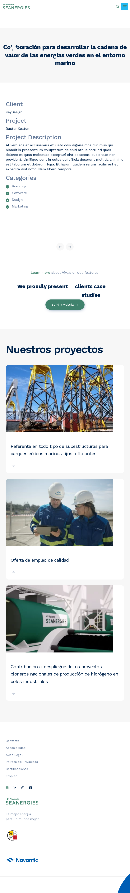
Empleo (11, 776)
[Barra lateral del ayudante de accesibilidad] (119, 864)
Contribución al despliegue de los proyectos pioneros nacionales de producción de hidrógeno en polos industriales (64, 674)
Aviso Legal (14, 755)
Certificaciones (17, 769)
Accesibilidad (16, 748)
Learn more (40, 272)
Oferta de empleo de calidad (40, 560)
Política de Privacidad (22, 762)
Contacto (12, 741)
